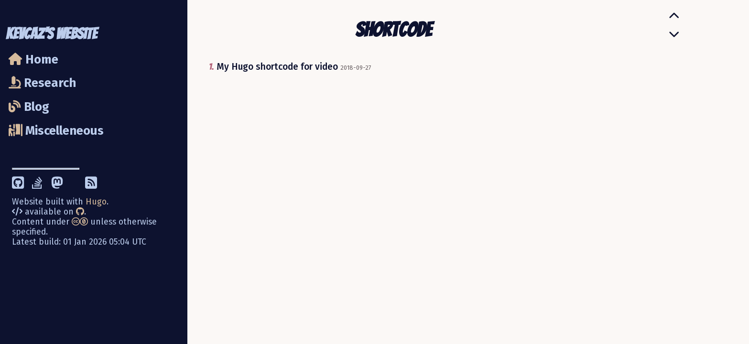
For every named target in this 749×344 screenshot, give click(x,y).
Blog (29, 106)
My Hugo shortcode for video (277, 66)
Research (42, 82)
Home (33, 59)
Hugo (96, 202)
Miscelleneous (56, 130)
